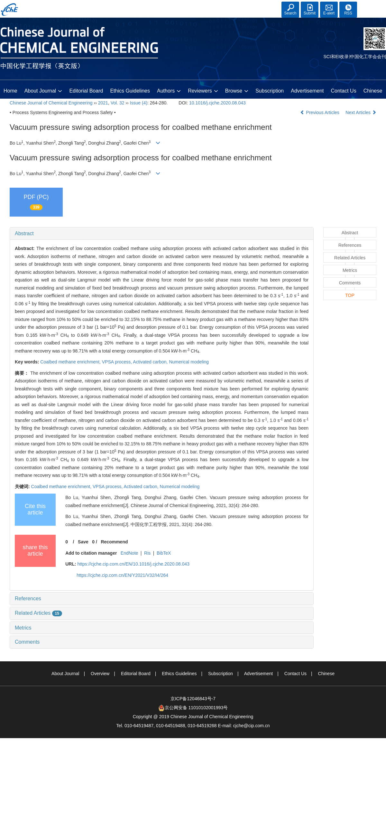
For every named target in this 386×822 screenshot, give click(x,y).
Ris (147, 553)
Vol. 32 (117, 102)
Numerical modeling (189, 361)
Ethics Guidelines (130, 91)
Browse (236, 91)
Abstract (24, 233)
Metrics (23, 627)
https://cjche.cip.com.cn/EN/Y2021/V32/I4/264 (122, 575)
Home (10, 91)
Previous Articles (320, 112)
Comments (27, 642)
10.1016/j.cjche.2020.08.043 (217, 102)
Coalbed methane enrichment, (71, 361)
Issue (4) (138, 102)
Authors (169, 91)
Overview (100, 673)
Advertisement (307, 91)
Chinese (372, 91)
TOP (349, 295)
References (28, 598)
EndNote (129, 553)
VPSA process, (117, 361)
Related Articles (38, 613)
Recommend (114, 541)
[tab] (161, 234)
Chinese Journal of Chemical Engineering (51, 102)
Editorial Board (86, 91)
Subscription (269, 91)
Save (83, 541)
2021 (103, 102)
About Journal (43, 91)
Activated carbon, (151, 361)
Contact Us (343, 91)
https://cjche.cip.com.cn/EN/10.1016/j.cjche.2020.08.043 (133, 564)
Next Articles (360, 112)
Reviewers (203, 91)
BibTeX (164, 553)
